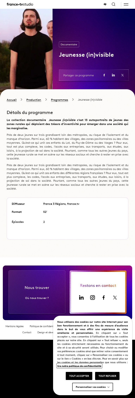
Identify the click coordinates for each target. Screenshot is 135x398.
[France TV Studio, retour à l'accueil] (20, 4)
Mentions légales (14, 327)
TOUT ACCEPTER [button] (79, 376)
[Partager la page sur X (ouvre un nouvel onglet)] (122, 75)
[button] (126, 4)
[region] (67, 99)
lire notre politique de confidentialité (79, 366)
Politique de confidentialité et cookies (50, 327)
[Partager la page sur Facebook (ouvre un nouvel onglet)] (104, 75)
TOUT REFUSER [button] (107, 376)
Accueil (12, 100)
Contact (26, 334)
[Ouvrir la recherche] (113, 4)
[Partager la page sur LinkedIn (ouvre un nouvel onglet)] (113, 75)
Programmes (59, 100)
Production (33, 100)
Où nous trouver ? (37, 299)
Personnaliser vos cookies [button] (91, 387)
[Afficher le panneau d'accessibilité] (105, 4)
